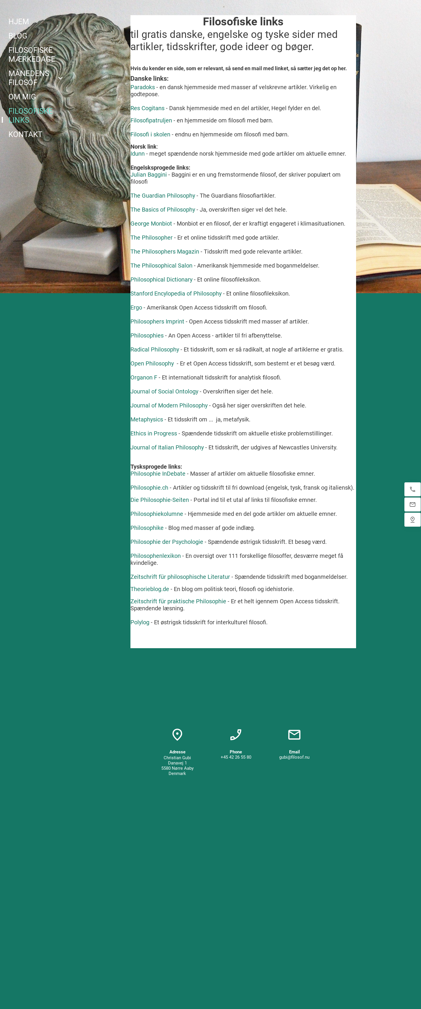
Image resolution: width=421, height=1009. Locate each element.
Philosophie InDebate (157, 473)
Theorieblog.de (149, 589)
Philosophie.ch (149, 487)
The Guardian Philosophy (162, 195)
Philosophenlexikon (155, 555)
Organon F (143, 377)
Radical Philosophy (154, 349)
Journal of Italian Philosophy (167, 447)
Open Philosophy (152, 363)
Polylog (139, 622)
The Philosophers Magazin (164, 251)
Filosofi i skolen (150, 134)
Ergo (136, 307)
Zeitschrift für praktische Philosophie (178, 601)
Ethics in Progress (153, 433)
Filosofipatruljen (151, 120)
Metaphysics (146, 419)
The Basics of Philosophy (162, 209)
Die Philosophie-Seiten (159, 499)
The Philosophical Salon (161, 265)
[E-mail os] (412, 504)
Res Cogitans (147, 108)
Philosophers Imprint (157, 321)
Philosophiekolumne (156, 513)
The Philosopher (151, 237)
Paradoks (142, 87)
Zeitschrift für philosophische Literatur (180, 576)
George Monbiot (151, 223)
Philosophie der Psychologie (166, 541)
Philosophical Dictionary (161, 279)
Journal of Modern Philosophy (169, 405)
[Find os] (412, 520)
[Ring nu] (412, 489)
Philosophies (147, 335)
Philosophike (147, 527)
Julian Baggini (148, 174)
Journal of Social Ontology (164, 391)
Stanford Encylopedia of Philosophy (176, 293)
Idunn (137, 153)
